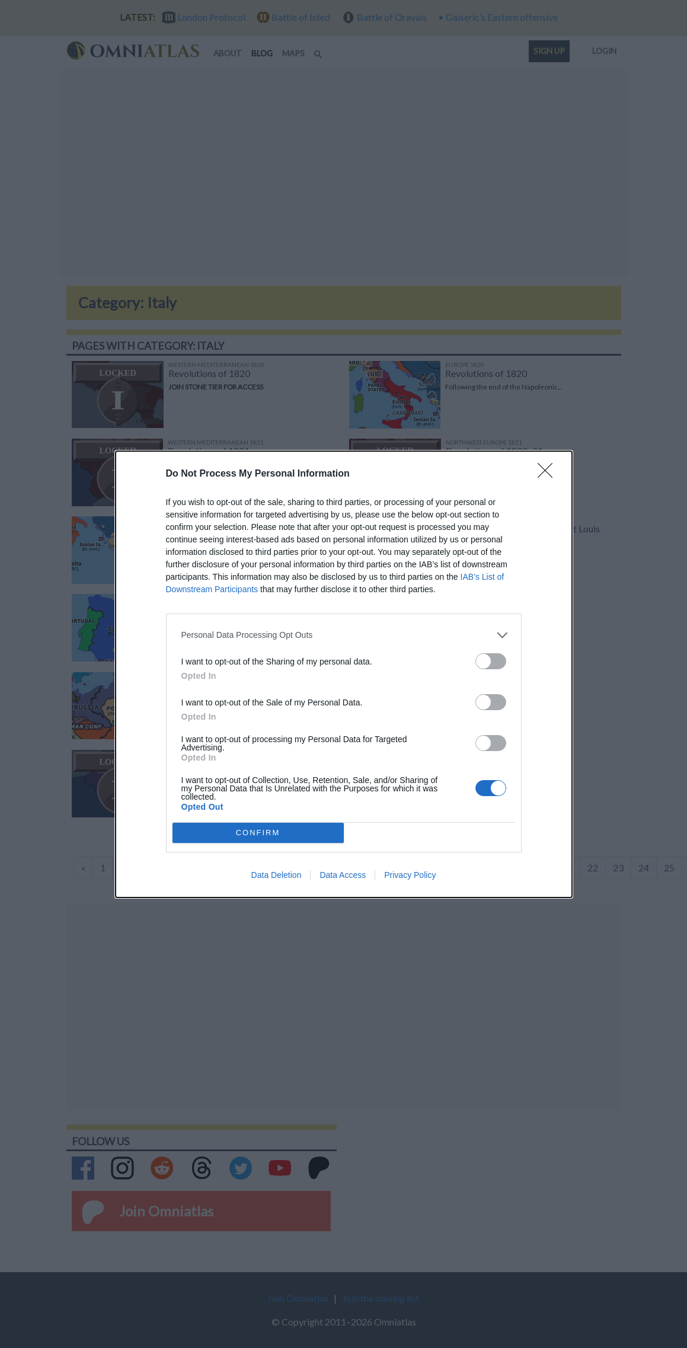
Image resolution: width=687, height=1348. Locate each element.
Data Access (342, 875)
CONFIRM (258, 832)
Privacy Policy (410, 875)
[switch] (490, 661)
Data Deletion (276, 875)
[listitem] (343, 635)
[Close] (549, 474)
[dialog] (344, 674)
